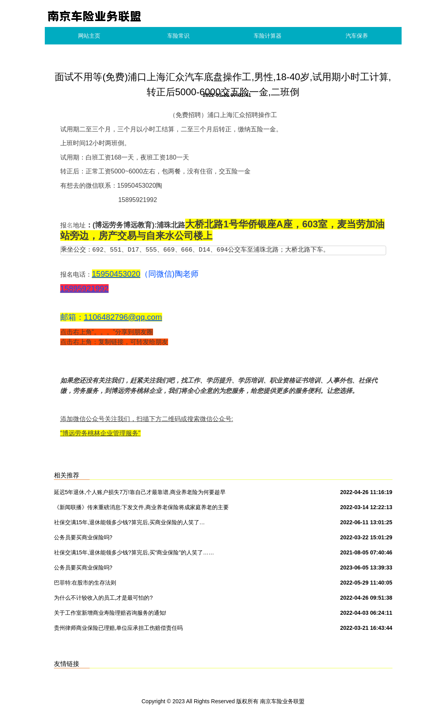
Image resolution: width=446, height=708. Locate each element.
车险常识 (178, 36)
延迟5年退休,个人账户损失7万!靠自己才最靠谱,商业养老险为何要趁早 (140, 492)
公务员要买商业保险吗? (83, 537)
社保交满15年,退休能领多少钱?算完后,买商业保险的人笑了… (129, 522)
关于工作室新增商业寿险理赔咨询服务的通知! (110, 613)
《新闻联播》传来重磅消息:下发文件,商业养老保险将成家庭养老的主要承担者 (141, 509)
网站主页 (89, 36)
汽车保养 (357, 36)
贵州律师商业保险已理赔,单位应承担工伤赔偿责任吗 (118, 628)
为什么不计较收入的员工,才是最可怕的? (103, 597)
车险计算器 (267, 36)
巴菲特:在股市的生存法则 (85, 582)
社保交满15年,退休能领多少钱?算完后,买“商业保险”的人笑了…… (134, 552)
